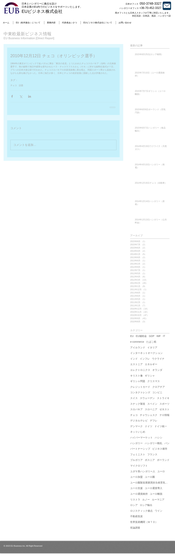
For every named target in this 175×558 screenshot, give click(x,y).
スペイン (152, 403)
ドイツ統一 (160, 426)
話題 (21, 85)
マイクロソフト (139, 465)
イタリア (152, 347)
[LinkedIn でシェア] (29, 96)
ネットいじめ (137, 431)
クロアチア (158, 386)
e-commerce (137, 341)
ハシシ (158, 437)
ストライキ (163, 398)
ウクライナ (158, 358)
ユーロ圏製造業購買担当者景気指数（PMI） (149, 482)
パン (166, 443)
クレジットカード (140, 386)
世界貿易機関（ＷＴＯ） (144, 522)
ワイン (158, 510)
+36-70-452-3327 (150, 7)
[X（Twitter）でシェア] (20, 96)
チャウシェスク (148, 415)
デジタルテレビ (139, 420)
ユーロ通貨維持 (139, 493)
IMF (158, 336)
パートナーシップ (140, 448)
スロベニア (151, 409)
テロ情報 (164, 415)
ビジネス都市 (159, 448)
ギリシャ (150, 375)
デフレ (153, 420)
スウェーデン (147, 398)
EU (132, 336)
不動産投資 (136, 516)
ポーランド (163, 460)
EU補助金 (141, 336)
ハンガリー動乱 (153, 443)
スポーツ (164, 403)
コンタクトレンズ (140, 392)
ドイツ (148, 426)
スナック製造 (137, 403)
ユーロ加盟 (136, 476)
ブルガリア (136, 460)
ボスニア (150, 460)
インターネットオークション (146, 353)
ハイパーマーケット (141, 437)
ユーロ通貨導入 (153, 488)
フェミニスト (137, 454)
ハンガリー (136, 443)
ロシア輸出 (146, 505)
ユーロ (161, 471)
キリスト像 (136, 375)
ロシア (134, 505)
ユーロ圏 (150, 476)
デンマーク (136, 426)
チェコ (13, 85)
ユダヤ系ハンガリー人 (142, 471)
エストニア (136, 364)
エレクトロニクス (140, 369)
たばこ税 (151, 341)
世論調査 (135, 527)
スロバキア (136, 409)
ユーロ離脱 (156, 493)
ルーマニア (158, 499)
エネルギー (151, 364)
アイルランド (137, 347)
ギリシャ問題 (137, 381)
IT (164, 336)
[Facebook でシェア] (12, 96)
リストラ (135, 499)
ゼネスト (164, 409)
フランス (152, 454)
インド (134, 358)
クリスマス (153, 381)
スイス (134, 398)
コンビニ (157, 392)
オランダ (157, 369)
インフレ (145, 358)
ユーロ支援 (136, 488)
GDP (151, 336)
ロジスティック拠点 (141, 510)
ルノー (146, 499)
